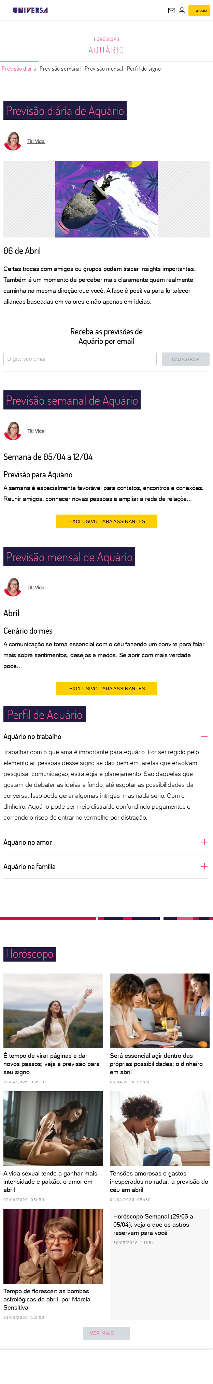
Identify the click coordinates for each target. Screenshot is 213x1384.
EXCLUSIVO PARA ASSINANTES (107, 521)
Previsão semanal (60, 68)
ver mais (106, 1333)
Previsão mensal (104, 68)
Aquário (106, 49)
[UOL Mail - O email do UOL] (172, 10)
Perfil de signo (144, 68)
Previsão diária (19, 68)
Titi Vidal (36, 141)
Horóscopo (106, 39)
